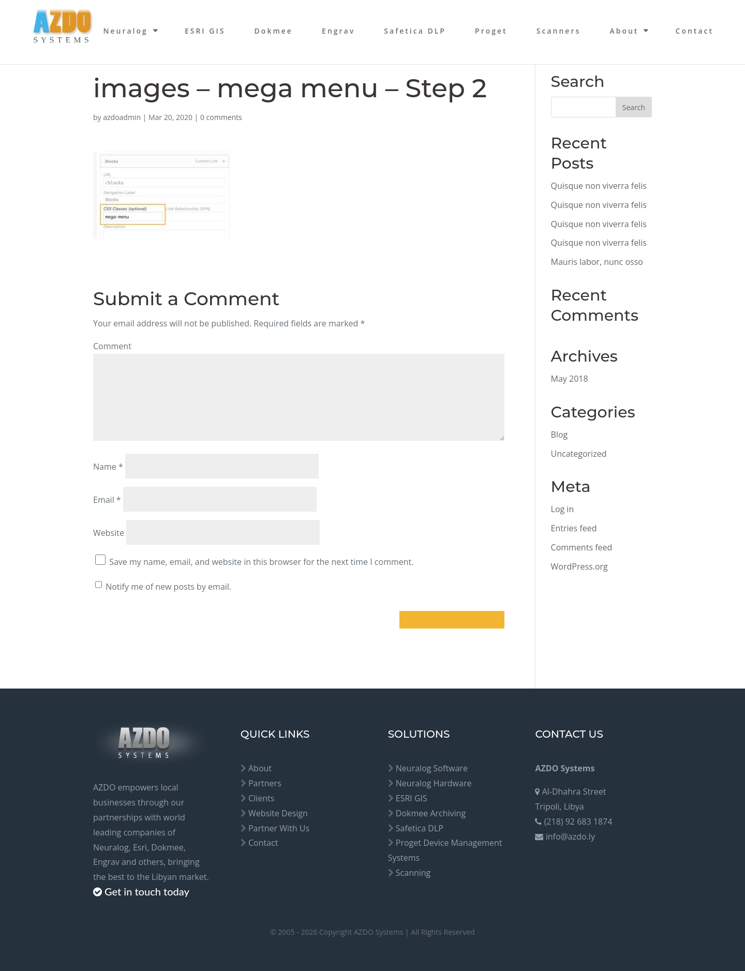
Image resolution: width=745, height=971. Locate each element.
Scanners (558, 31)
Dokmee (274, 31)
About (623, 31)
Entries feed (574, 528)
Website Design (278, 813)
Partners (264, 783)
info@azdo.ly (570, 836)
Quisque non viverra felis (599, 185)
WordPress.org (579, 566)
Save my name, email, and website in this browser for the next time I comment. (261, 561)
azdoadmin (122, 117)
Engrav (338, 31)
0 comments (221, 117)
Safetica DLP (415, 31)
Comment (112, 346)
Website (108, 533)
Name (108, 466)
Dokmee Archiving (431, 813)
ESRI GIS (205, 31)
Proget (491, 31)
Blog (559, 434)
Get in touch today (147, 891)
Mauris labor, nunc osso (597, 261)
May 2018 (569, 378)
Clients (261, 798)
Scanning (413, 872)
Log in (562, 509)
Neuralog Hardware (434, 783)
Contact (694, 31)
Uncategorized (579, 453)
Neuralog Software (432, 768)
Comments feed (582, 547)
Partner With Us (278, 828)
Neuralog (125, 31)
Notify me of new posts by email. (168, 586)
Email (107, 499)
